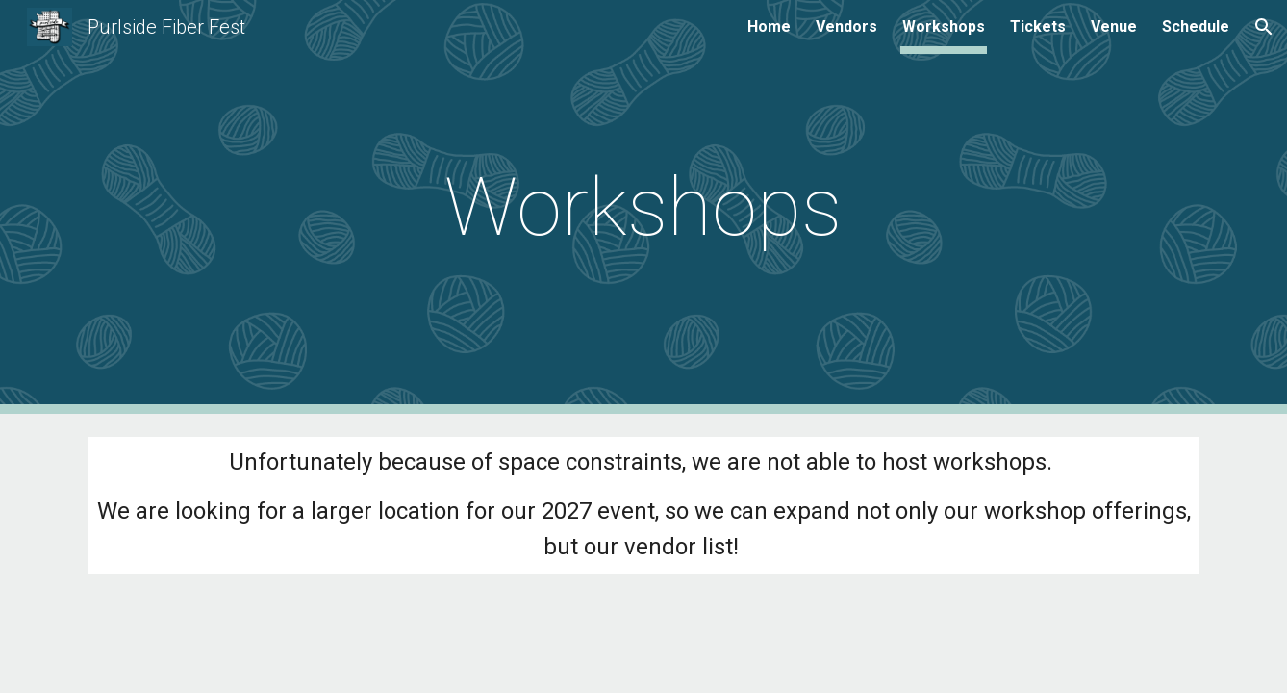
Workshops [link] (943, 26)
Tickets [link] (1038, 26)
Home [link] (769, 26)
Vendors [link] (846, 26)
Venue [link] (1114, 26)
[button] (1264, 27)
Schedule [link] (1195, 26)
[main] (643, 207)
